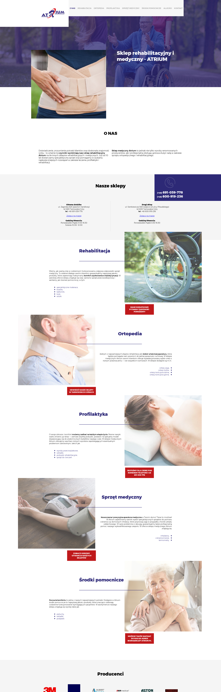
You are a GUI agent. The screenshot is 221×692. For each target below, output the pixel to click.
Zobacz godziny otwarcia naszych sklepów (81, 555)
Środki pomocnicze (151, 8)
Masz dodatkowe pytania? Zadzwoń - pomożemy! (139, 309)
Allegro (167, 8)
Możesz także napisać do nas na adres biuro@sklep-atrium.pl (139, 638)
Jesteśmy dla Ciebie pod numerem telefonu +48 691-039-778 (139, 472)
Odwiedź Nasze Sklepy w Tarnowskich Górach (81, 391)
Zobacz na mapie (73, 216)
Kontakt (178, 8)
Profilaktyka (113, 8)
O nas (72, 8)
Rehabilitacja (84, 8)
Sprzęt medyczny (130, 8)
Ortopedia (99, 8)
